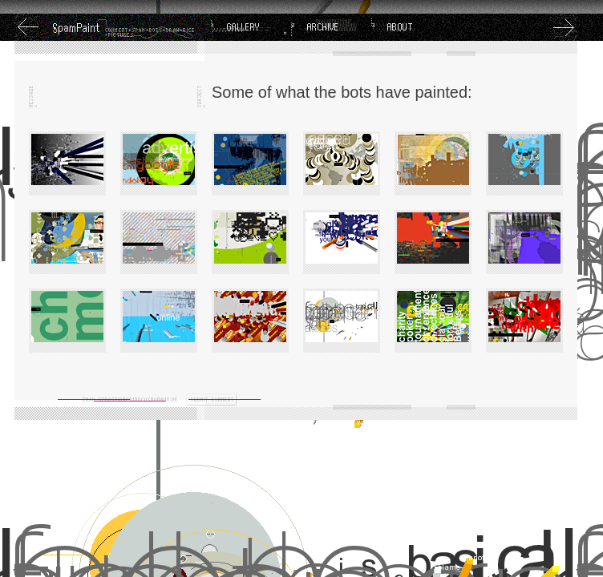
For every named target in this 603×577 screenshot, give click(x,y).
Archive (331, 27)
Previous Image (28, 27)
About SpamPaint (411, 27)
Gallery (251, 27)
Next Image (563, 27)
